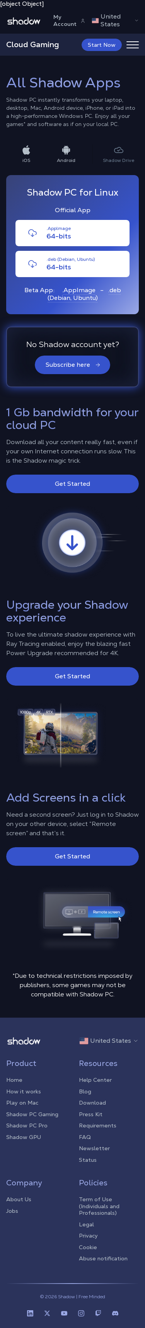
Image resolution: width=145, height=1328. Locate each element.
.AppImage (79, 290)
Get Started (72, 484)
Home (14, 1079)
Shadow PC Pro (27, 1125)
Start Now (102, 44)
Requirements (97, 1125)
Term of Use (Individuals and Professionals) (99, 1206)
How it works (23, 1091)
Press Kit (90, 1114)
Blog (85, 1091)
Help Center (95, 1079)
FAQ (85, 1137)
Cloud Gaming (32, 44)
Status (88, 1159)
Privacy (88, 1235)
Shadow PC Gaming (32, 1114)
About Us (18, 1199)
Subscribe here (73, 365)
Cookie (88, 1247)
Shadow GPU (23, 1137)
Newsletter (94, 1148)
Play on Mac (22, 1102)
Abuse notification (103, 1258)
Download (92, 1102)
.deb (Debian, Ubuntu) (84, 294)
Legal (86, 1224)
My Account (69, 20)
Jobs (12, 1210)
